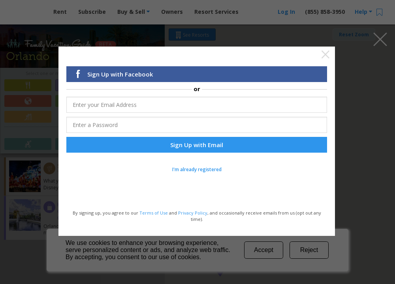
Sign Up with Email (196, 145)
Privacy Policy (192, 214)
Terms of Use (153, 214)
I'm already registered (197, 170)
